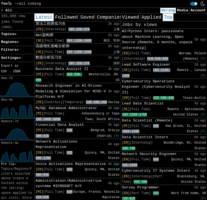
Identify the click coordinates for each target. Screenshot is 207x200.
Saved (87, 17)
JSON (16, 71)
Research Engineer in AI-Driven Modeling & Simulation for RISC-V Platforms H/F (71, 91)
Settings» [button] (11, 58)
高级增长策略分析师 (53, 46)
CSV (4, 71)
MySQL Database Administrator (66, 108)
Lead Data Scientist (143, 103)
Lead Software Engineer (146, 65)
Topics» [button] (8, 34)
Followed (66, 17)
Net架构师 (44, 35)
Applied (151, 17)
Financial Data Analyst (60, 125)
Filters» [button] (10, 50)
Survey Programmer (141, 187)
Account (198, 10)
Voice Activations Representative (71, 164)
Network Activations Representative (56, 144)
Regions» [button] (10, 42)
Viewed (130, 17)
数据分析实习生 (49, 58)
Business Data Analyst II (62, 69)
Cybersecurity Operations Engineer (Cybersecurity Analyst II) (156, 86)
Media (182, 10)
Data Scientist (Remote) (147, 120)
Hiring (168, 10)
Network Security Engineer (149, 154)
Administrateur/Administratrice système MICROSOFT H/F (69, 183)
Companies (110, 17)
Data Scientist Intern (145, 137)
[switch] (194, 4)
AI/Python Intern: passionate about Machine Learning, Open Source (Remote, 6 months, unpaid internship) (157, 39)
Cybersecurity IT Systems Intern (156, 171)
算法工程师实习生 (51, 24)
